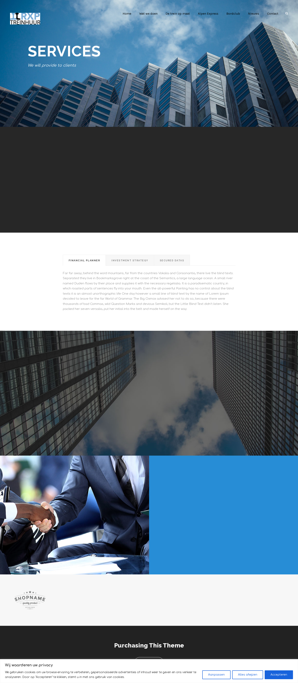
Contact (272, 13)
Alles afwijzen (247, 674)
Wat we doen (150, 13)
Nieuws (254, 13)
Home (128, 13)
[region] (149, 671)
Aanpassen (216, 674)
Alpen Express (209, 13)
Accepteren (279, 674)
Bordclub (234, 13)
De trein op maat (179, 13)
